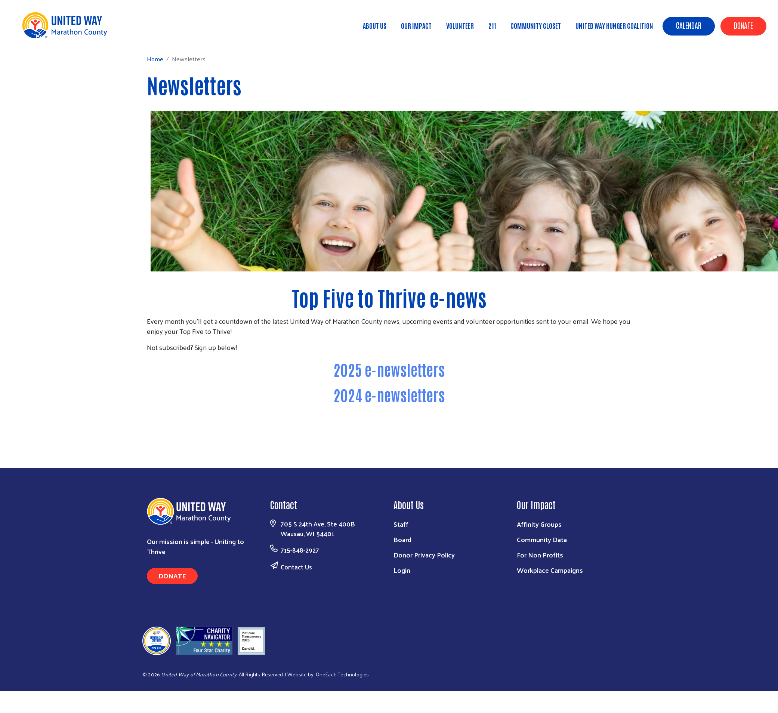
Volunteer (460, 25)
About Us (374, 25)
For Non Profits (540, 554)
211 (492, 25)
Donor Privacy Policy (424, 554)
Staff (400, 524)
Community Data (542, 539)
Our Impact (416, 25)
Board (402, 539)
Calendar (688, 25)
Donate (743, 25)
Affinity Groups (539, 524)
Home (43, 36)
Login (401, 570)
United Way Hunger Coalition (614, 25)
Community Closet (535, 25)
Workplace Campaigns (550, 570)
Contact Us (296, 566)
